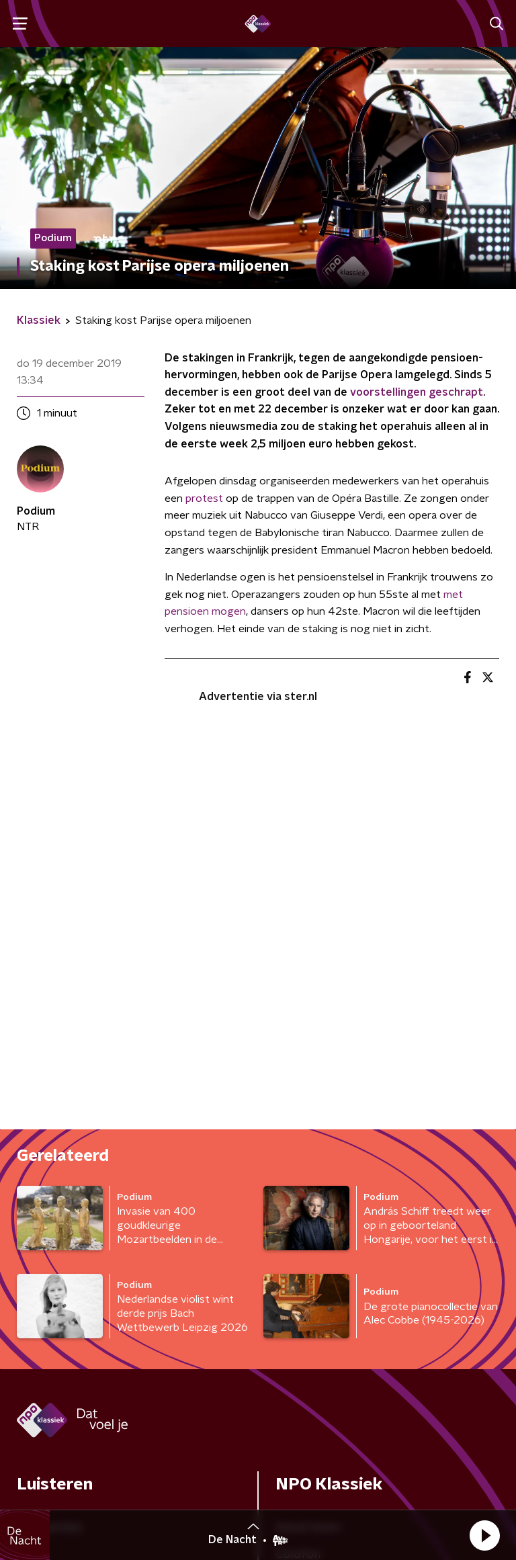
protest (204, 498)
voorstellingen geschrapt (416, 392)
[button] (484, 1535)
